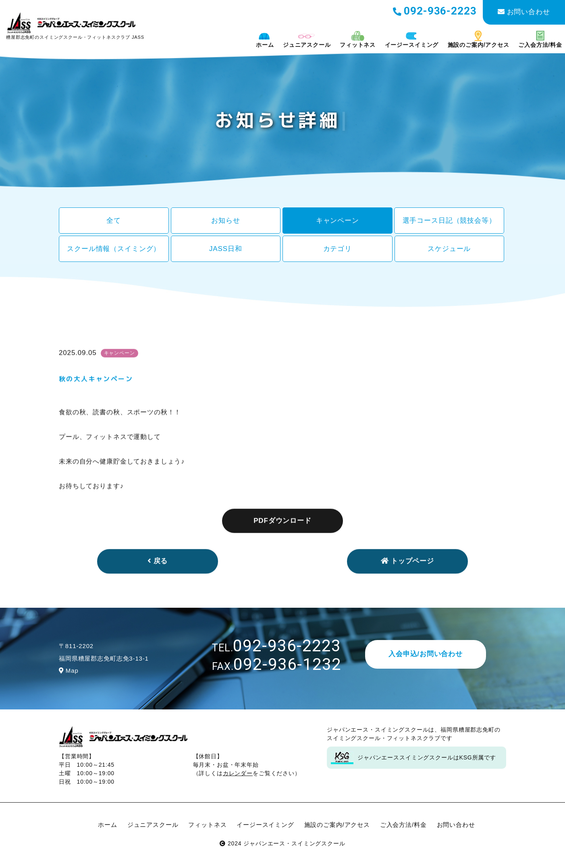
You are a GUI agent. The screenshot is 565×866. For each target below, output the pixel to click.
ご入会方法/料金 (540, 39)
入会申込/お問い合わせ (425, 654)
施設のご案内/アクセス (478, 39)
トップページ (407, 575)
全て (113, 220)
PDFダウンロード (282, 534)
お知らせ (225, 220)
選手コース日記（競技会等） (449, 220)
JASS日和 (225, 249)
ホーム (265, 39)
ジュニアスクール (307, 39)
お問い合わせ (524, 12)
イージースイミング (412, 39)
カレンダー (238, 773)
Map (69, 670)
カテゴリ (337, 249)
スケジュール (449, 249)
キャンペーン (337, 220)
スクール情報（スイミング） (113, 249)
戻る (157, 575)
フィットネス (358, 39)
